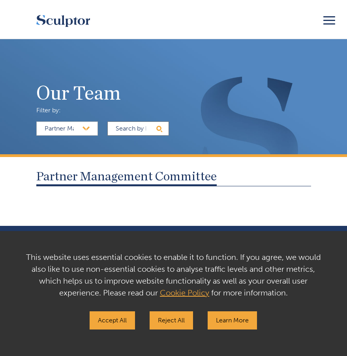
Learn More (232, 320)
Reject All (171, 320)
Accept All (112, 320)
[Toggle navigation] (329, 19)
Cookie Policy (184, 292)
